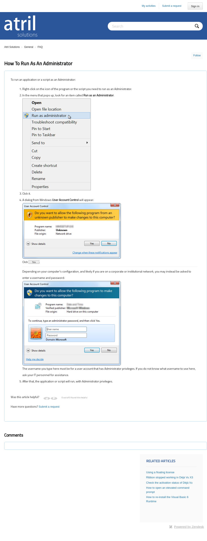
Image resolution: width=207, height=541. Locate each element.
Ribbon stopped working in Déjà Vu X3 (169, 477)
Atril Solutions (12, 47)
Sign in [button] (195, 6)
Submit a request (171, 5)
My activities (148, 5)
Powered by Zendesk (189, 527)
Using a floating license (160, 472)
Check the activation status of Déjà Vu (169, 482)
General (28, 47)
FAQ (40, 47)
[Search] (155, 26)
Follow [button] (197, 55)
